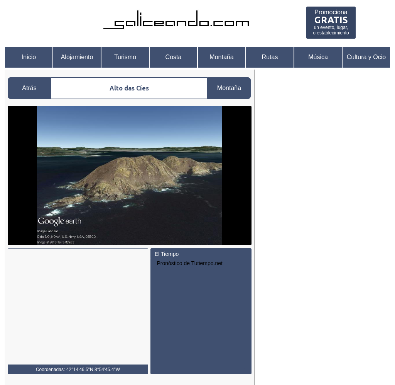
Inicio (29, 57)
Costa (173, 57)
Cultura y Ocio (366, 57)
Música (318, 57)
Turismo (125, 57)
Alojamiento (77, 57)
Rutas (270, 57)
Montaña (221, 57)
